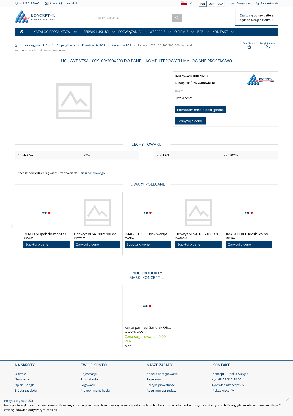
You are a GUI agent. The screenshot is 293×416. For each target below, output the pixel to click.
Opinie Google (25, 385)
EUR (211, 4)
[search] (132, 18)
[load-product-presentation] (249, 45)
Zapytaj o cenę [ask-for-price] (190, 121)
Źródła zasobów (26, 390)
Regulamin (153, 379)
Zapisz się (247, 15)
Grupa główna (66, 45)
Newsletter (23, 379)
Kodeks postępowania (162, 374)
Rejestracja (89, 374)
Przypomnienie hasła (95, 390)
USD (220, 4)
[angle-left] (12, 223)
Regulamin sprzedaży (161, 390)
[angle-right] (281, 223)
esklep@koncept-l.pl (230, 385)
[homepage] (16, 45)
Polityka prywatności (160, 385)
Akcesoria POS (121, 45)
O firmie (20, 374)
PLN (202, 4)
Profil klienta (89, 379)
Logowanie (88, 385)
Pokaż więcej (223, 390)
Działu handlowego (91, 173)
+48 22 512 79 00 (229, 379)
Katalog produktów (37, 45)
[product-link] (46, 223)
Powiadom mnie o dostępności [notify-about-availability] (200, 110)
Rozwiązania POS (93, 45)
